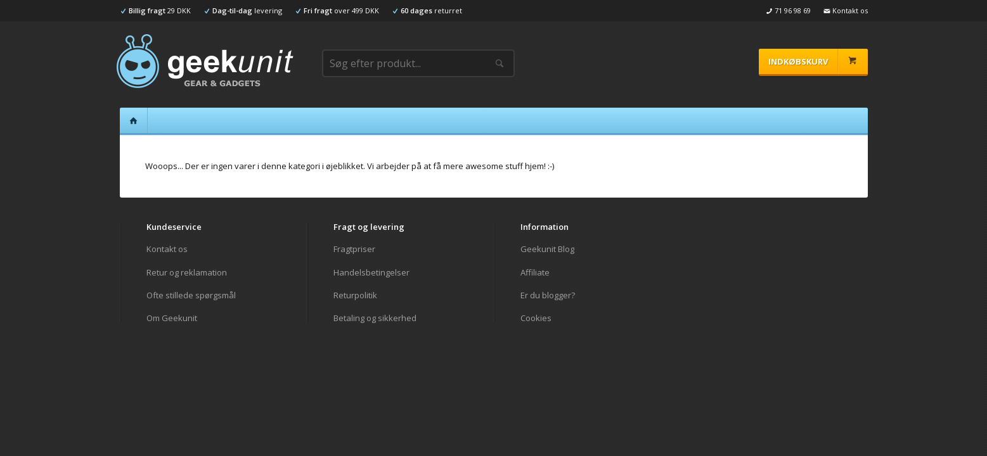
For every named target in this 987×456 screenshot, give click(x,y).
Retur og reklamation (186, 272)
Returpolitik (355, 295)
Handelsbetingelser (371, 272)
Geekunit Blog (547, 249)
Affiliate (535, 272)
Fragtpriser (354, 249)
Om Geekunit (171, 317)
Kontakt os (167, 249)
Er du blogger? (547, 295)
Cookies (536, 317)
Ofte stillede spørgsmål (191, 295)
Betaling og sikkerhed (374, 317)
